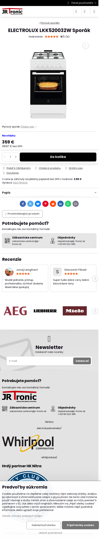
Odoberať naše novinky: (49, 352)
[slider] (23, 273)
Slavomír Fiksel (75, 270)
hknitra (49, 422)
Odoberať (82, 361)
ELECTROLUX (20, 182)
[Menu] (94, 11)
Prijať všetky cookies (80, 525)
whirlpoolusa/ (49, 457)
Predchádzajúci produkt (22, 214)
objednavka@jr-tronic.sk (71, 411)
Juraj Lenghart (27, 270)
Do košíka (58, 157)
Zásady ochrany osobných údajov (22, 516)
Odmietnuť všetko (44, 525)
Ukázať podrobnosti (50, 533)
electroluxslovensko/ (49, 428)
